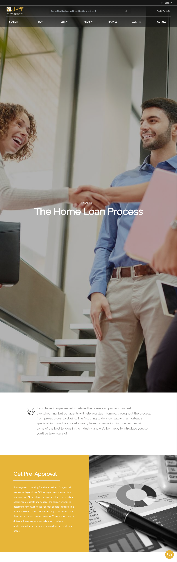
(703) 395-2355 (163, 11)
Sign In (166, 2)
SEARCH (13, 22)
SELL (64, 22)
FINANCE (112, 22)
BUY (40, 22)
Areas (88, 22)
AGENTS (136, 22)
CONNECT (162, 22)
